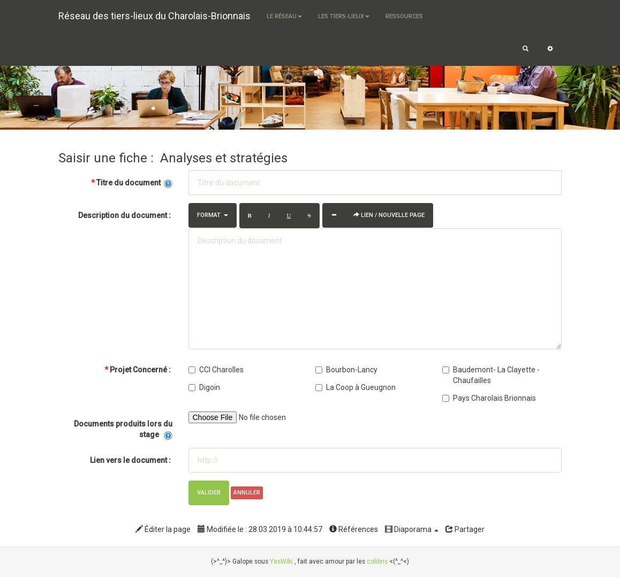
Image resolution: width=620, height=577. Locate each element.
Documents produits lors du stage (123, 429)
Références (353, 529)
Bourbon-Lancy (346, 369)
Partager (465, 529)
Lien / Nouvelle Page (389, 215)
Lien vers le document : (131, 460)
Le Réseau (284, 16)
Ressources (404, 16)
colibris (377, 561)
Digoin (204, 387)
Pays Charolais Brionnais (489, 398)
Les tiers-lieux (343, 16)
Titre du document (131, 183)
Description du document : (125, 215)
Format (212, 215)
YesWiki (281, 561)
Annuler (246, 492)
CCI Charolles (216, 369)
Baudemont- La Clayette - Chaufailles (491, 375)
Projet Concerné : (137, 369)
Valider (209, 492)
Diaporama (411, 529)
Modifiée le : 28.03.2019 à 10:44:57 (260, 529)
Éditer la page (163, 529)
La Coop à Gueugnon (355, 387)
